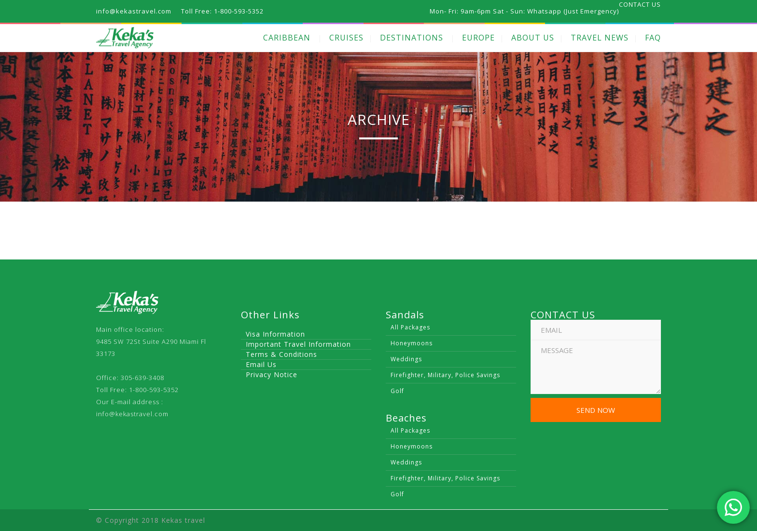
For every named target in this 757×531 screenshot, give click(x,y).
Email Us (261, 364)
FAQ (653, 37)
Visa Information (275, 334)
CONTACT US (640, 4)
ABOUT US (532, 37)
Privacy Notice (271, 374)
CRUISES (346, 37)
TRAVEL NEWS (600, 37)
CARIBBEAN (286, 37)
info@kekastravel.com (132, 413)
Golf (397, 391)
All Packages (410, 327)
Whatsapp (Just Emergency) (573, 11)
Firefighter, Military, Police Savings (445, 375)
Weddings (406, 359)
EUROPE (478, 37)
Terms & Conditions (281, 354)
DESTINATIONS (411, 37)
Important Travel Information (298, 344)
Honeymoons (412, 343)
